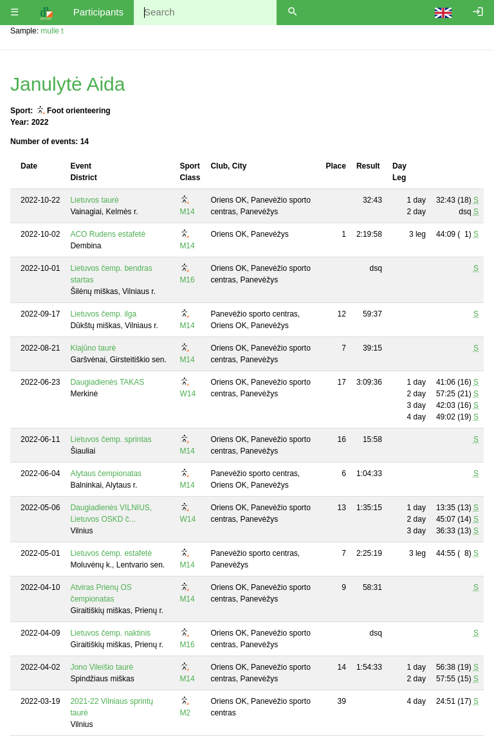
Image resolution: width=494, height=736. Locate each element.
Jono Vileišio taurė (101, 667)
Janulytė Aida (67, 84)
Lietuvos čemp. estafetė (111, 553)
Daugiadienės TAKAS (107, 382)
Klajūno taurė (93, 348)
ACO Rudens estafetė (107, 234)
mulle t (52, 30)
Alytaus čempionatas (106, 473)
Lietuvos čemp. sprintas (110, 439)
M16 (186, 279)
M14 (186, 211)
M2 (184, 712)
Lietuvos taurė (94, 200)
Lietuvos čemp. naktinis (110, 633)
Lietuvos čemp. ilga (103, 313)
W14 (187, 393)
